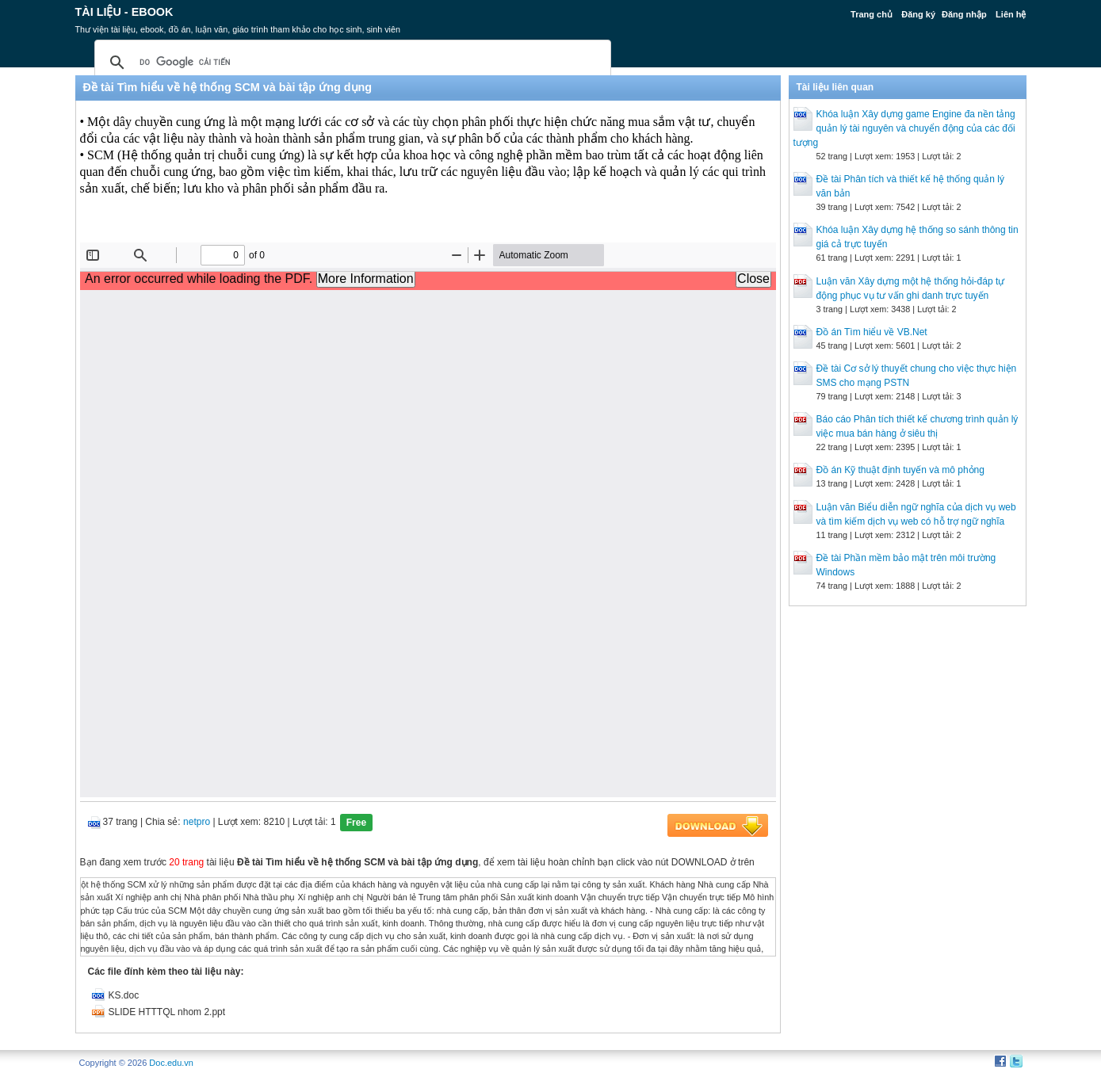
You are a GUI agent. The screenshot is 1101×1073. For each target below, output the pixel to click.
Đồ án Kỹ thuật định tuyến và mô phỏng (900, 469)
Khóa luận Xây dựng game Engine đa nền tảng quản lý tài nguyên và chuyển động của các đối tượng (904, 128)
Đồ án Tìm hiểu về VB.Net (871, 332)
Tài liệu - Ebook (124, 12)
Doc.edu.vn (171, 1062)
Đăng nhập (964, 14)
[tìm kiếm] (350, 62)
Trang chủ (872, 14)
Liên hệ (1011, 14)
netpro (196, 821)
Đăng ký (918, 14)
